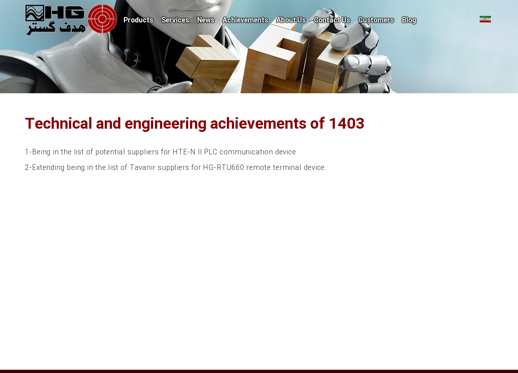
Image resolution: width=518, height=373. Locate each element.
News (205, 20)
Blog (409, 20)
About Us (291, 20)
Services (175, 20)
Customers (376, 20)
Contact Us (332, 20)
